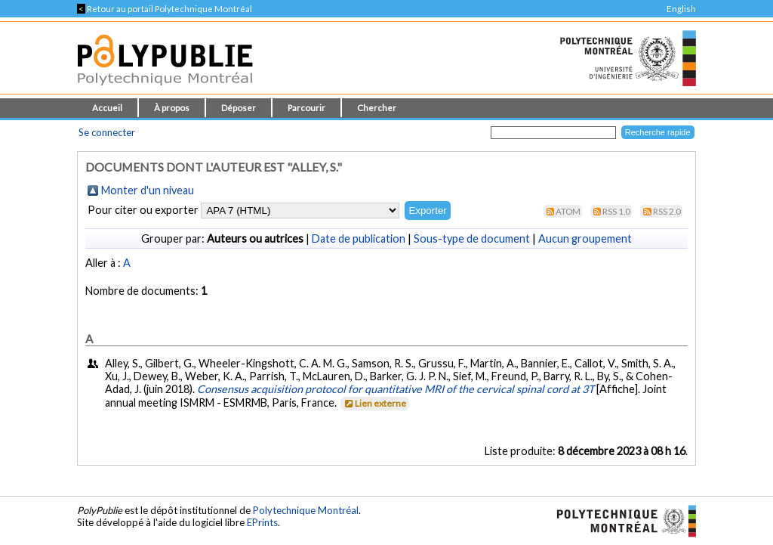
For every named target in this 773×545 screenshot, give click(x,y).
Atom (568, 211)
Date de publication (358, 238)
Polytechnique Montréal (306, 510)
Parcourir (306, 108)
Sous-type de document (472, 238)
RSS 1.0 (616, 211)
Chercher (376, 108)
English (681, 9)
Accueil (107, 108)
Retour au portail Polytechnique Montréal (164, 9)
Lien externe (374, 403)
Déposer (238, 108)
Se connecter (107, 132)
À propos (171, 108)
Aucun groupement (585, 238)
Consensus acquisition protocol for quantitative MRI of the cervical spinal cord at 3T (395, 388)
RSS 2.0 (667, 211)
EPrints (262, 522)
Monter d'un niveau (147, 190)
